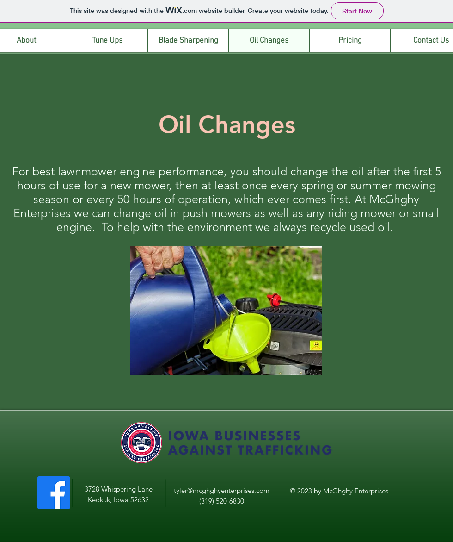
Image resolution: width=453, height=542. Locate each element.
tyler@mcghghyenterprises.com (221, 490)
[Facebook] (53, 492)
